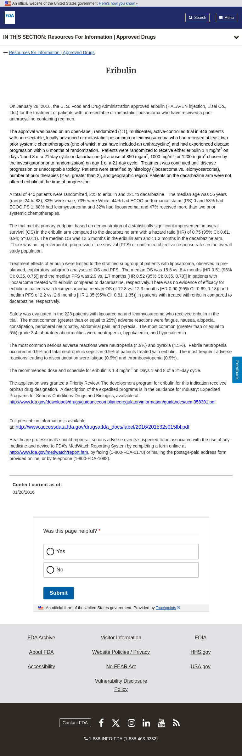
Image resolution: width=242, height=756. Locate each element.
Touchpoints (166, 608)
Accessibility (41, 666)
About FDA (41, 652)
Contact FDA (75, 722)
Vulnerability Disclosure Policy (121, 685)
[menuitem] (121, 491)
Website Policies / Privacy (121, 652)
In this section (79, 37)
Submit (59, 593)
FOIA (200, 637)
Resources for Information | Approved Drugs (52, 52)
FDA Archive (41, 637)
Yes (61, 551)
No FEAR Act (121, 666)
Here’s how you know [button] (118, 3)
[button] (102, 427)
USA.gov (201, 666)
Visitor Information (121, 637)
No (60, 570)
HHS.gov (200, 652)
